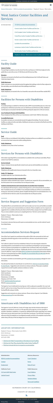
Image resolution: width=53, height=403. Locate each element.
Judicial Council (5, 375)
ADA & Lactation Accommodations (30, 251)
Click (4, 345)
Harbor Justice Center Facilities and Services (27, 39)
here (7, 345)
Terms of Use (21, 401)
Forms (29, 361)
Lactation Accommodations (22, 43)
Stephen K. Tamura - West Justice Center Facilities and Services (32, 54)
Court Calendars (32, 358)
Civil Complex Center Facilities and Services (26, 32)
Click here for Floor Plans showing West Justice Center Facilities (20, 343)
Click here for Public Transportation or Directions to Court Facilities (21, 341)
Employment (4, 365)
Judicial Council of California (26, 1)
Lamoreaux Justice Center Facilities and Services (28, 47)
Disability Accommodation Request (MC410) (33, 253)
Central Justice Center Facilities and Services (27, 28)
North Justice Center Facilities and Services (26, 51)
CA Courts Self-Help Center (8, 372)
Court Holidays (32, 372)
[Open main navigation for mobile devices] (50, 5)
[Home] (9, 6)
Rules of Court (31, 365)
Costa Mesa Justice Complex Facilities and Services (28, 36)
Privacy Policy (31, 375)
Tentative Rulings (32, 378)
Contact (3, 361)
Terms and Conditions (33, 382)
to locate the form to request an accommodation (21, 345)
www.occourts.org (7, 295)
